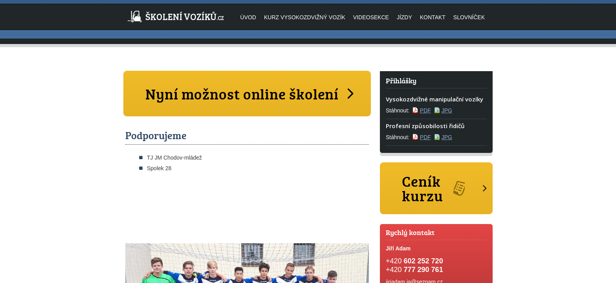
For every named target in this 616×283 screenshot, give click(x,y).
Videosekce (371, 17)
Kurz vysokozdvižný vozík (304, 17)
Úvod (248, 17)
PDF (425, 110)
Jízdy (404, 17)
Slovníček (469, 17)
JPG (447, 110)
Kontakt (433, 17)
